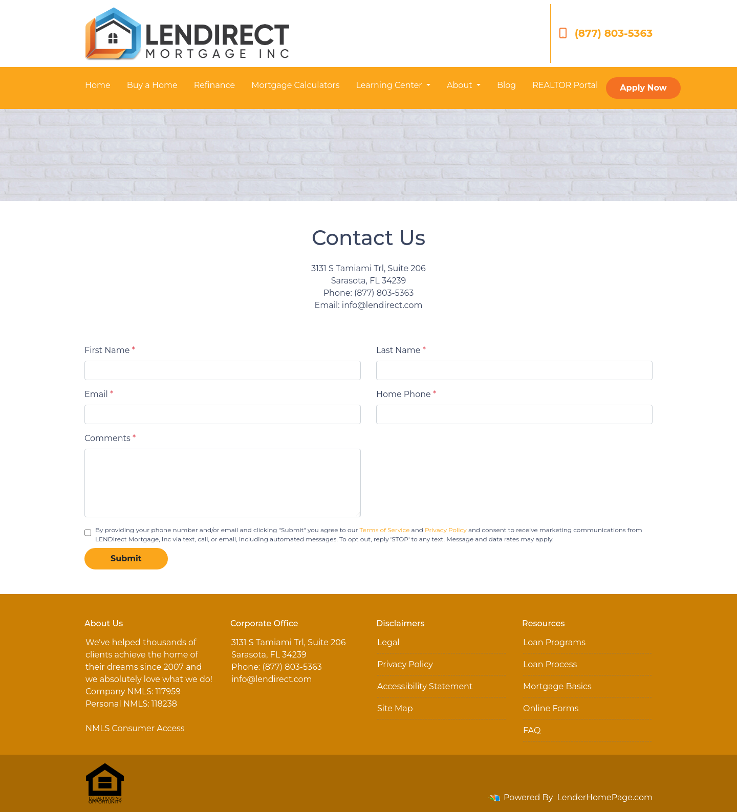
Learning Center (390, 85)
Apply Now (643, 88)
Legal (388, 642)
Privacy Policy (446, 530)
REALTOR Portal (565, 85)
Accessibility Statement (424, 686)
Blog (506, 85)
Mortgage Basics (557, 686)
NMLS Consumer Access (135, 728)
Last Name (401, 350)
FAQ (531, 730)
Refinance (214, 85)
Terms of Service (385, 530)
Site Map (395, 708)
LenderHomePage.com (605, 797)
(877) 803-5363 (606, 33)
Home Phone (406, 394)
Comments (110, 438)
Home (98, 85)
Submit (126, 558)
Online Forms (550, 708)
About (460, 85)
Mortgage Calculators (295, 85)
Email (98, 394)
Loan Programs (554, 642)
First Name (109, 350)
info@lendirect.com (271, 679)
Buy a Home (152, 85)
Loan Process (550, 664)
